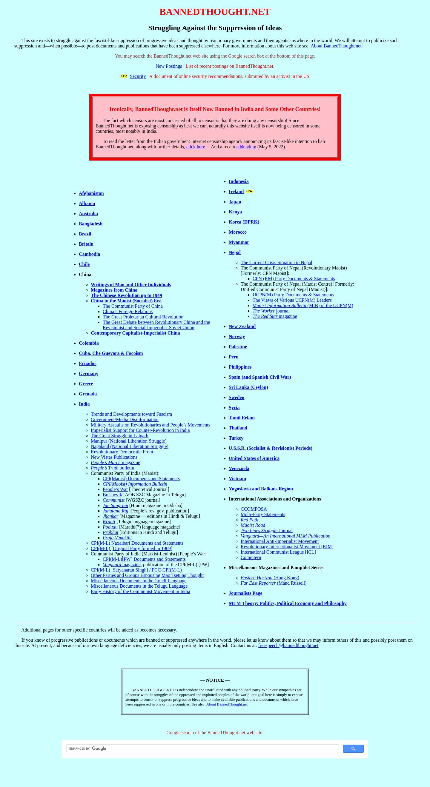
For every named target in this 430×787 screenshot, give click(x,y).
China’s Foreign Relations (128, 311)
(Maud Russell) (273, 583)
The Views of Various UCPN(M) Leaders (292, 300)
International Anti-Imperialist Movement (280, 541)
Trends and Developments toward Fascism (131, 414)
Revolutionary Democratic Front (122, 451)
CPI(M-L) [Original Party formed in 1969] (131, 548)
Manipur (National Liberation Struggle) (129, 440)
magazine (115, 462)
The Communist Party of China (133, 306)
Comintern (251, 557)
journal (271, 310)
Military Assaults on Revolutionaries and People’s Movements (150, 424)
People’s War (115, 489)
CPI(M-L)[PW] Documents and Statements (144, 559)
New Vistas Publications (114, 457)
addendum (246, 146)
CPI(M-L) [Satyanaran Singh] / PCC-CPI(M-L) (136, 569)
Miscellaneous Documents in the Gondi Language (138, 580)
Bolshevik (112, 494)
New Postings (169, 66)
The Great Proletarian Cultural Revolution (143, 316)
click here (195, 146)
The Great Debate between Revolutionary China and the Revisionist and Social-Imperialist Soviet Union (156, 325)
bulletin (112, 467)
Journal (267, 530)
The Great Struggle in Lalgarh (119, 435)
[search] (202, 748)
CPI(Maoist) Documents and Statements (141, 478)
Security (138, 76)
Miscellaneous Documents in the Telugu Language (139, 586)
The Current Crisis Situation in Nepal (276, 262)
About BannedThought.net (336, 45)
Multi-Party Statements (263, 514)
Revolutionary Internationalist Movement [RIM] (287, 546)
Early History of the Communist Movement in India (140, 591)
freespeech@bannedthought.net (288, 645)
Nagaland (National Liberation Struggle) (129, 446)
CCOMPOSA (254, 509)
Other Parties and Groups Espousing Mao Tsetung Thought (147, 575)
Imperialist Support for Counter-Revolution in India (140, 430)
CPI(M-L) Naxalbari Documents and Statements (137, 543)
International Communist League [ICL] (278, 552)
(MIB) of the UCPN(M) (303, 305)
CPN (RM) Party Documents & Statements (294, 278)
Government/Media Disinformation (125, 419)
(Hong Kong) (270, 577)
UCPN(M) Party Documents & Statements (293, 294)
